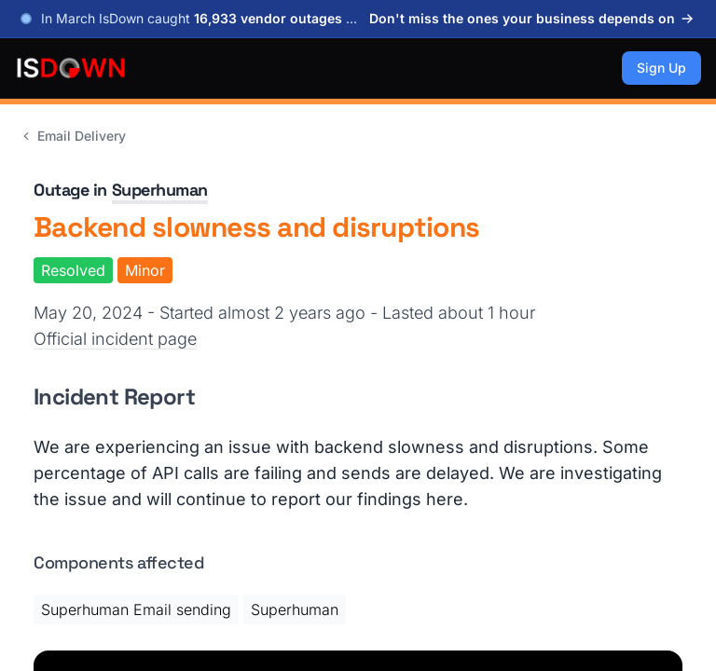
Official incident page (115, 339)
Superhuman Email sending (136, 609)
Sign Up (661, 67)
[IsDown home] (71, 68)
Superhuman (160, 189)
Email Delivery (72, 136)
